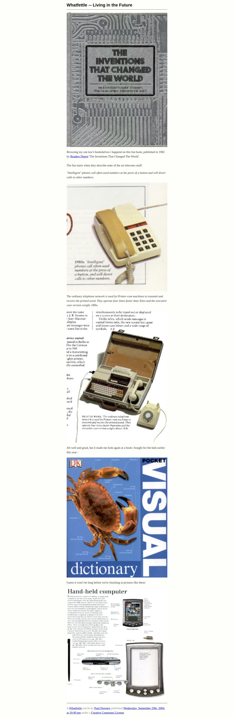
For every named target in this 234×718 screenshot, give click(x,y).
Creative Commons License (107, 712)
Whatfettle (77, 5)
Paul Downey (102, 708)
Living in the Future (112, 5)
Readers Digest (79, 156)
